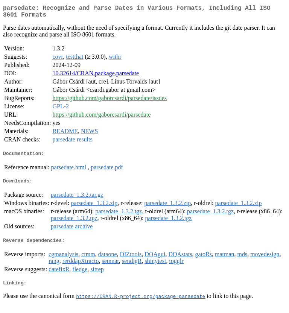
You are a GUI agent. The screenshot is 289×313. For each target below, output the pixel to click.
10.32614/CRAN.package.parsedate (95, 76)
